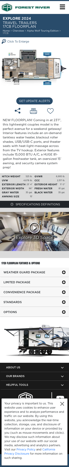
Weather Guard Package (24, 272)
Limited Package (16, 282)
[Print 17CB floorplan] (33, 111)
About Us (13, 367)
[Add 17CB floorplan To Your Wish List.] (50, 111)
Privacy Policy (25, 449)
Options (10, 312)
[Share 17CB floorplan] (17, 110)
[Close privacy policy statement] (62, 403)
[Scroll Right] (65, 342)
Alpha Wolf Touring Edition (43, 30)
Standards (12, 302)
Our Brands (15, 376)
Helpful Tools (17, 385)
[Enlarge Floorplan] (34, 67)
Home (6, 30)
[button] (62, 7)
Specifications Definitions (35, 204)
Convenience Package (22, 292)
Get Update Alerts (34, 101)
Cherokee (18, 30)
